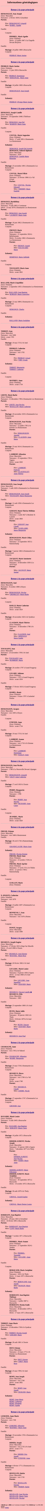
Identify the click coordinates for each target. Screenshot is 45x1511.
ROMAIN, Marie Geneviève (19, 294)
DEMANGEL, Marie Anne (19, 78)
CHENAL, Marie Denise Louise (20, 1204)
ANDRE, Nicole (24, 1091)
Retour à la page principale (22, 10)
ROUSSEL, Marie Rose (18, 956)
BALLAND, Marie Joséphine (19, 320)
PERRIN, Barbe (23, 1487)
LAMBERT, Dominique (20, 752)
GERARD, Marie (16, 1335)
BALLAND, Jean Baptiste (18, 292)
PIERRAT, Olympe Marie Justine (20, 102)
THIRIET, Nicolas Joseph (18, 1333)
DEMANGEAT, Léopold (17, 23)
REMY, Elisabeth (15, 1403)
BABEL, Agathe (15, 25)
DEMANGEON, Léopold (18, 775)
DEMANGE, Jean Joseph (18, 213)
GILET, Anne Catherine (18, 777)
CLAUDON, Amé (24, 634)
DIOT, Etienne (23, 1359)
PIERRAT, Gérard (24, 358)
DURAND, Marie (24, 1392)
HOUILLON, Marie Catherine (20, 407)
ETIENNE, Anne (24, 1458)
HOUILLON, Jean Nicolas (18, 1494)
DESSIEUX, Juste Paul (17, 1036)
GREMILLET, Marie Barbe (19, 594)
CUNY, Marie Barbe (17, 1228)
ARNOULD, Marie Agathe (20, 637)
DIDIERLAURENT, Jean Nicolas (21, 1158)
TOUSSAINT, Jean (15, 658)
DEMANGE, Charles (16, 309)
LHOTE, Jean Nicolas (16, 405)
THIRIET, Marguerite (16, 367)
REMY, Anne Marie (16, 1399)
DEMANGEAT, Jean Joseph (19, 91)
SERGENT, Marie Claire (18, 1128)
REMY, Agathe (14, 1405)
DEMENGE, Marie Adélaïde (19, 257)
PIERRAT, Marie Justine (17, 55)
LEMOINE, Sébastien (16, 1426)
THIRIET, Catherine (16, 369)
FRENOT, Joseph (24, 246)
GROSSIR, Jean (15, 1106)
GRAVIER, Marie (24, 984)
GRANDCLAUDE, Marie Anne (20, 847)
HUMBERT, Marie (16, 660)
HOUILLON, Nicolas (16, 1498)
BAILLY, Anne (23, 755)
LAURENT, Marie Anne (18, 215)
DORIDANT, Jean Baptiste (18, 1226)
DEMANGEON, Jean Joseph (19, 494)
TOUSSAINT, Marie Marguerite (21, 496)
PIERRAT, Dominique (17, 76)
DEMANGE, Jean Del (17, 122)
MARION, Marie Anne (18, 124)
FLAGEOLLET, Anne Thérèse (22, 473)
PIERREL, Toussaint (19, 1254)
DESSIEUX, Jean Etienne (18, 954)
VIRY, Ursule (23, 360)
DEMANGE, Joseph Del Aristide (20, 149)
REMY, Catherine (15, 1401)
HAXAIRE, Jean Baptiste (18, 1126)
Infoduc (7, 1507)
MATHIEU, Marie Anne (18, 1428)
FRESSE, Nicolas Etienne (18, 854)
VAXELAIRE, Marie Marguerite (21, 529)
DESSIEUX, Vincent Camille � (20, 992)
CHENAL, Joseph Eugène (18, 1197)
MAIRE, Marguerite (17, 1058)
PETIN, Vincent (23, 1025)
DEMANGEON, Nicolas (17, 592)
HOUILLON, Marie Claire (18, 1496)
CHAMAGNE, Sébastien (18, 1056)
